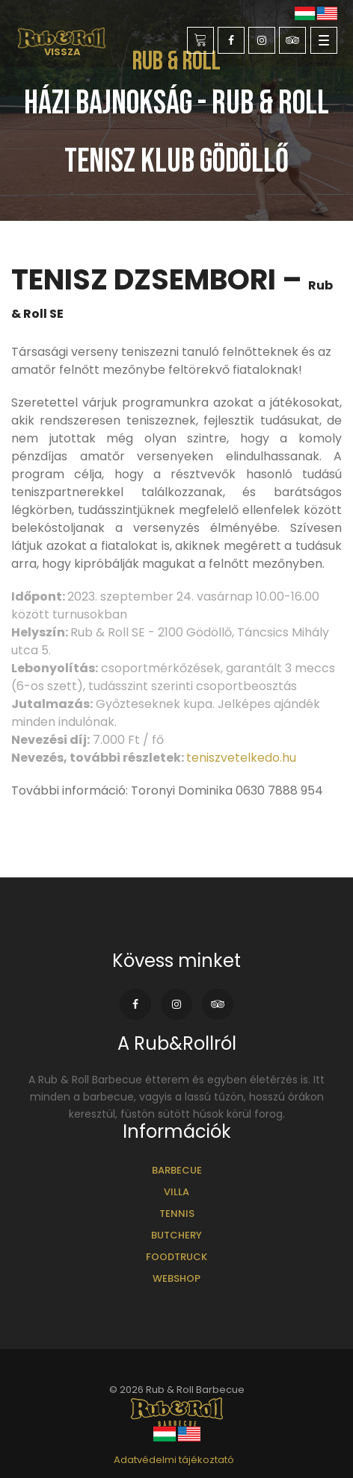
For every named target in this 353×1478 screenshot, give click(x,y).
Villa (176, 1192)
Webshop (176, 1278)
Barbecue (177, 1170)
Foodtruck (176, 1257)
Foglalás (201, 41)
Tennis (176, 1213)
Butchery (176, 1235)
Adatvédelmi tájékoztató (174, 1460)
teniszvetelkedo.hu (241, 757)
